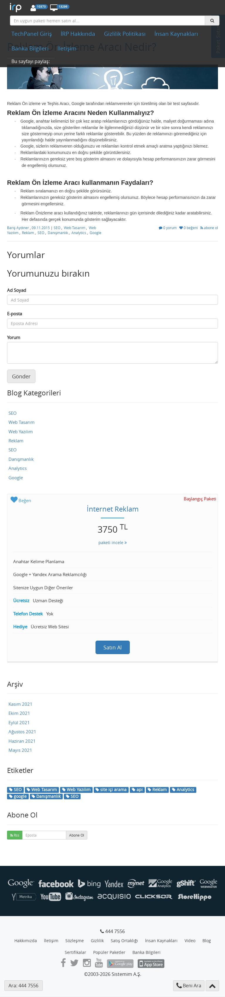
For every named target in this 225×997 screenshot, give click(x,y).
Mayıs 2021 (20, 750)
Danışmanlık (58, 232)
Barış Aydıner (18, 227)
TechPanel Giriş (31, 34)
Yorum (13, 337)
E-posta (14, 313)
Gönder (21, 376)
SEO (57, 227)
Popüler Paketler (109, 952)
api (137, 789)
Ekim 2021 (19, 713)
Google (95, 232)
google (18, 796)
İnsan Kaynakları (176, 34)
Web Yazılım (20, 431)
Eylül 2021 (19, 722)
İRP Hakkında (78, 34)
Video (190, 940)
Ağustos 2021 (22, 731)
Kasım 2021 (20, 704)
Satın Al (112, 647)
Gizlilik (97, 940)
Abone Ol (76, 835)
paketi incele (112, 542)
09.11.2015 (41, 227)
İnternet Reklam (113, 509)
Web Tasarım (74, 227)
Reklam (28, 232)
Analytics (78, 232)
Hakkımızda (25, 940)
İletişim (66, 48)
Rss (14, 835)
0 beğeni (189, 227)
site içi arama (111, 789)
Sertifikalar (75, 952)
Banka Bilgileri (30, 48)
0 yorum (168, 227)
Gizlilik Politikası (125, 34)
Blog (206, 940)
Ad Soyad (16, 290)
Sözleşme (74, 940)
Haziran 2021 (22, 741)
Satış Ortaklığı (124, 940)
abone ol (209, 227)
